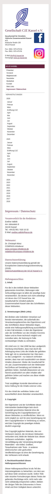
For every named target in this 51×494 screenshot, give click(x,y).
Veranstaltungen (14, 95)
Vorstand (10, 73)
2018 (8, 196)
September (11, 126)
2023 (8, 182)
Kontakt (9, 84)
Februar (10, 105)
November (11, 132)
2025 (8, 139)
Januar (9, 102)
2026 (8, 99)
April (8, 113)
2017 (8, 199)
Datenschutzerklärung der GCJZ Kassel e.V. (23, 271)
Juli (8, 121)
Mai (8, 115)
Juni (8, 118)
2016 (8, 201)
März (9, 107)
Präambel (10, 70)
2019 (8, 193)
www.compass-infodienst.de (17, 249)
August (9, 124)
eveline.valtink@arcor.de (22, 232)
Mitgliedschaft (11, 76)
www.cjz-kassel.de (20, 58)
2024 (8, 180)
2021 (8, 188)
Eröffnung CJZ (12, 110)
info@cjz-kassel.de (17, 56)
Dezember (11, 134)
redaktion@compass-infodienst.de (19, 251)
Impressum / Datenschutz (16, 89)
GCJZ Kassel (11, 66)
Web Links (10, 86)
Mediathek (10, 81)
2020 (8, 191)
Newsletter (10, 78)
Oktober (10, 129)
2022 (8, 185)
